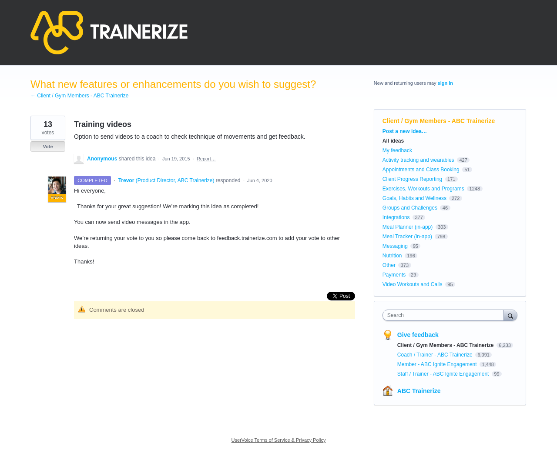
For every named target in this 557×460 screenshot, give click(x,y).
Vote (48, 146)
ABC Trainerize (419, 390)
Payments (394, 275)
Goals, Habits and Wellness (414, 198)
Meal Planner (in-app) (408, 227)
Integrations (396, 217)
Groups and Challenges (410, 208)
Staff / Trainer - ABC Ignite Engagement (443, 374)
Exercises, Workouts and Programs (424, 189)
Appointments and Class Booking (421, 170)
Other (389, 265)
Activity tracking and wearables (418, 160)
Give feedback (418, 334)
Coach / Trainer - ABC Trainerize (435, 355)
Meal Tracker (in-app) (407, 236)
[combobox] (445, 315)
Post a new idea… (405, 131)
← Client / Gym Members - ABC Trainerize (79, 96)
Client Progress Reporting (412, 179)
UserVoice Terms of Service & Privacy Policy (279, 440)
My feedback (397, 150)
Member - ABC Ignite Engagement (437, 364)
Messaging (395, 246)
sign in (445, 83)
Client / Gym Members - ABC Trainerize (439, 120)
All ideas (393, 141)
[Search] (510, 315)
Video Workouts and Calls (413, 284)
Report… (206, 158)
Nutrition (392, 256)
